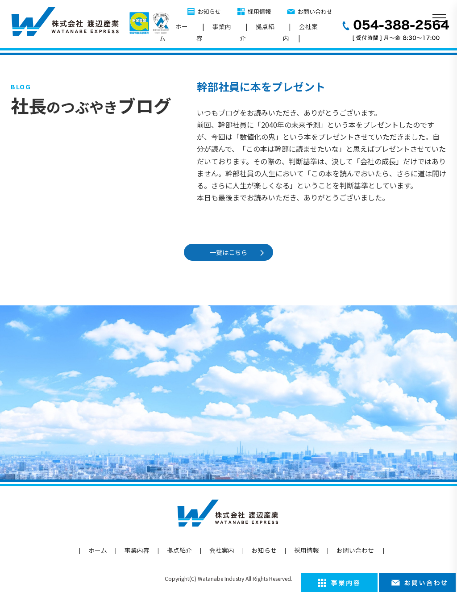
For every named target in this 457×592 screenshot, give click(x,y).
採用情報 (259, 11)
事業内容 (213, 32)
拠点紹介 (257, 32)
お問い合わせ (315, 11)
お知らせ (209, 11)
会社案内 (300, 32)
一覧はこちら (230, 252)
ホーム (173, 32)
